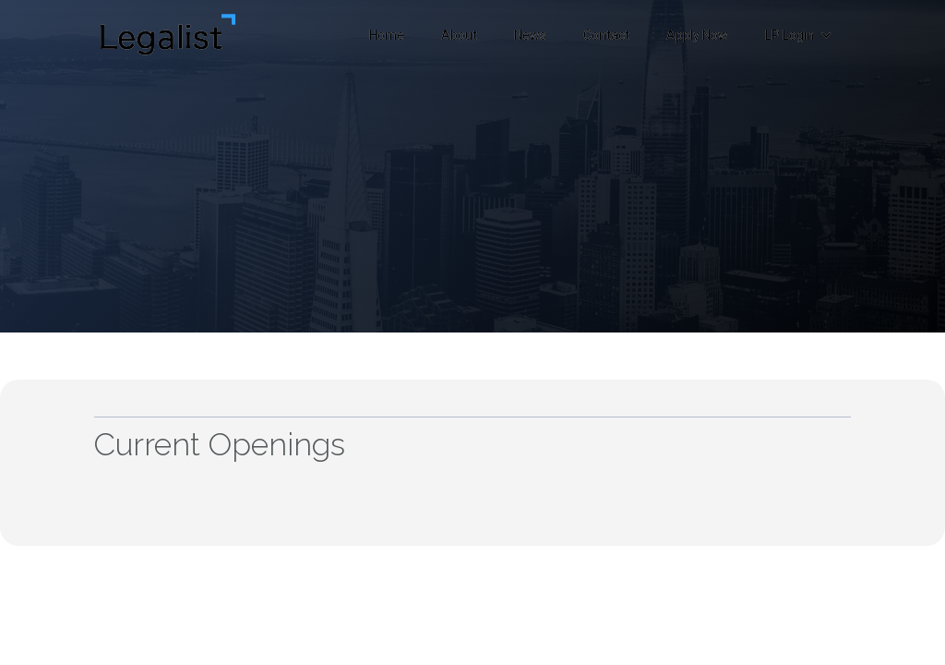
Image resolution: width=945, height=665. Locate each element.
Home (386, 35)
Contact (606, 35)
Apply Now (697, 35)
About (459, 35)
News (530, 35)
